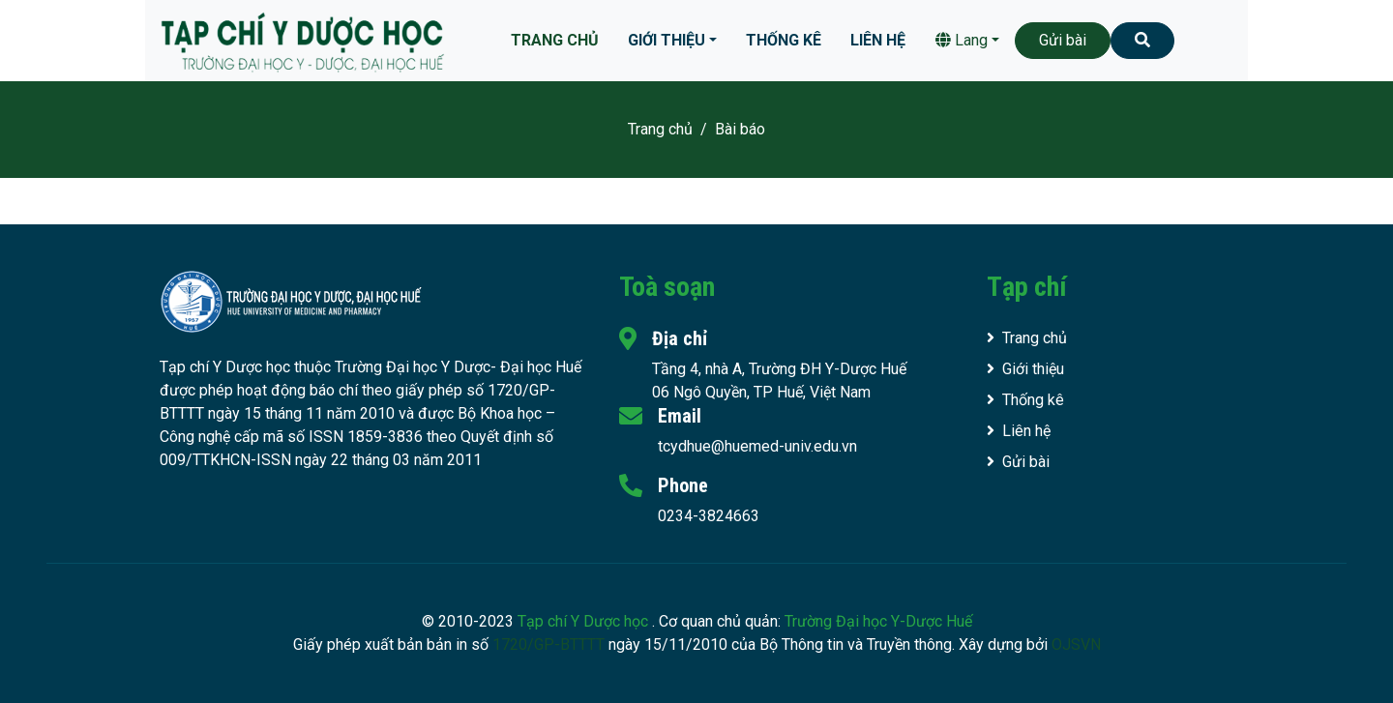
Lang (961, 40)
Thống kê (783, 40)
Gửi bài (1062, 40)
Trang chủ (555, 40)
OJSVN (1076, 644)
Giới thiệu (666, 40)
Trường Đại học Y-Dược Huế (878, 621)
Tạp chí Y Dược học (585, 621)
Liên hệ (877, 40)
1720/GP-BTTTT (548, 644)
